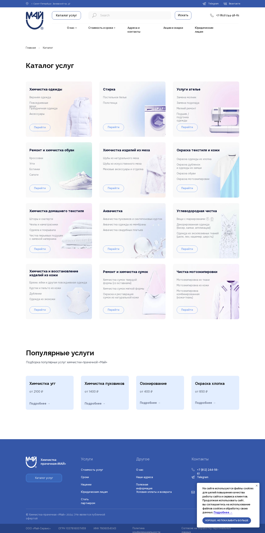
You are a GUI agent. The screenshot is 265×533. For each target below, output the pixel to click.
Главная (31, 47)
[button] (206, 230)
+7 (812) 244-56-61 (227, 15)
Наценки (86, 484)
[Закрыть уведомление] (257, 485)
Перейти (40, 309)
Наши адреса (144, 477)
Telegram (202, 477)
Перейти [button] (187, 249)
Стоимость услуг (92, 469)
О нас (70, 27)
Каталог (48, 47)
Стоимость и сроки (100, 27)
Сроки (85, 477)
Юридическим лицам (94, 492)
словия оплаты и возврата (154, 492)
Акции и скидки (173, 27)
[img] (206, 291)
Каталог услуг (66, 15)
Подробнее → (223, 512)
